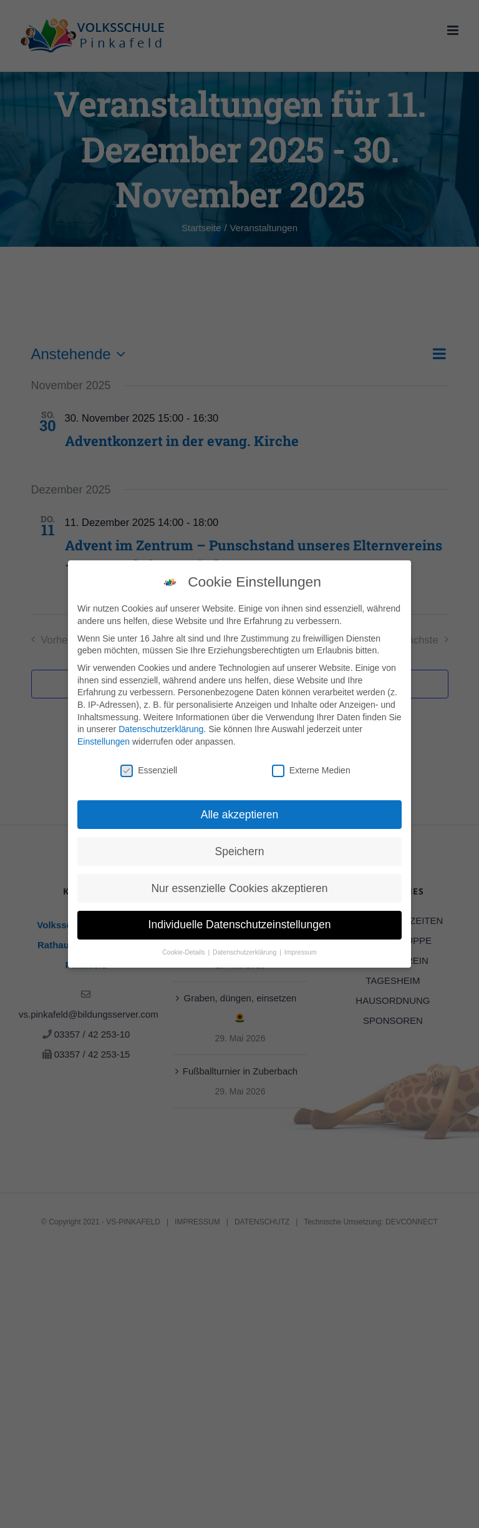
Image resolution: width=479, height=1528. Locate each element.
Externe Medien (311, 766)
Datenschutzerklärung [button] (245, 948)
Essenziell (148, 766)
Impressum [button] (300, 948)
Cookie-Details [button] (184, 948)
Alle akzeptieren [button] (240, 810)
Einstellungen (103, 737)
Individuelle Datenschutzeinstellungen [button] (239, 921)
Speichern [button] (239, 847)
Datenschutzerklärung (161, 725)
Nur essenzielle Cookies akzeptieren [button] (239, 884)
